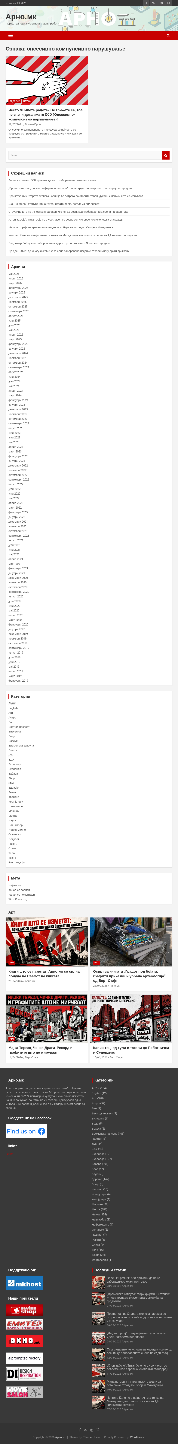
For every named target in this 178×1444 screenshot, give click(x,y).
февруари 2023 (18, 456)
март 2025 (15, 339)
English (13, 708)
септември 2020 (18, 591)
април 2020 (15, 615)
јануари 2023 (16, 461)
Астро (12, 717)
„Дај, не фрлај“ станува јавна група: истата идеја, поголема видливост (53, 204)
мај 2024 (13, 386)
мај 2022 (13, 498)
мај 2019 (13, 666)
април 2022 (15, 503)
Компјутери (15, 801)
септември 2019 (18, 648)
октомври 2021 (17, 531)
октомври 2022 (17, 475)
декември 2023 (18, 409)
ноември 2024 (17, 358)
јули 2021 (14, 545)
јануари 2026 (16, 292)
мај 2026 (13, 274)
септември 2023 (18, 423)
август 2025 (15, 316)
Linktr (9, 1154)
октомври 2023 (17, 418)
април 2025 (15, 334)
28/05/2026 (114, 1285)
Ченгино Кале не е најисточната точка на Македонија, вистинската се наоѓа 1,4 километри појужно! (72, 235)
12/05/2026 (114, 1357)
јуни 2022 (14, 493)
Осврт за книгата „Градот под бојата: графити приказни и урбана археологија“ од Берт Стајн (129, 976)
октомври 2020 (17, 587)
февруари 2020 (18, 624)
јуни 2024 (14, 381)
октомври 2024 (17, 362)
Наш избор (15, 825)
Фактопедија (16, 862)
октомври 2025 (17, 306)
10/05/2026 (114, 1389)
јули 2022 (14, 489)
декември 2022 (18, 465)
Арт (10, 713)
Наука (27, 101)
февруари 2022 (18, 512)
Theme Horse (91, 1437)
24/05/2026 (114, 1341)
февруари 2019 (18, 680)
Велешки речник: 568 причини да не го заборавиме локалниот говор (52, 180)
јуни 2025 (14, 325)
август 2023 (15, 428)
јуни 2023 (14, 437)
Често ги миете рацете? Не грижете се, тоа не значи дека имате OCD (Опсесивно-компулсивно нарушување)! (45, 114)
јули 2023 (14, 433)
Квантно (13, 797)
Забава (13, 773)
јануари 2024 (16, 404)
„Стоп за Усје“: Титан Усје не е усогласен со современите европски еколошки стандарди (65, 219)
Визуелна (14, 731)
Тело (11, 853)
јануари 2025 (16, 348)
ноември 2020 (17, 582)
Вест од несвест (18, 727)
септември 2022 (18, 479)
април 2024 (15, 390)
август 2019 (15, 652)
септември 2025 (18, 311)
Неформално (17, 829)
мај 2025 (13, 330)
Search (166, 155)
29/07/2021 (15, 124)
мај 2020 (13, 610)
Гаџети (12, 750)
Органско (14, 834)
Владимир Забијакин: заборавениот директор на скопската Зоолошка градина (59, 243)
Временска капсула (21, 745)
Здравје (15, 101)
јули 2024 (14, 376)
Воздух (12, 741)
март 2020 (15, 620)
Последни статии (110, 1270)
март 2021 (15, 563)
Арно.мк (21, 16)
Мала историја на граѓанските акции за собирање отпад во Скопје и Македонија (60, 227)
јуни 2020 (14, 606)
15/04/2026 (100, 1057)
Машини (13, 811)
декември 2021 (18, 521)
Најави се (14, 885)
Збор (11, 778)
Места (12, 815)
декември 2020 (18, 577)
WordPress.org (17, 899)
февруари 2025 (18, 344)
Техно (12, 857)
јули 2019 (14, 657)
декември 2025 (18, 297)
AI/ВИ (12, 703)
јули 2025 (14, 320)
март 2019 (15, 676)
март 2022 (15, 507)
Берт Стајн (31, 1057)
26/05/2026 (114, 1325)
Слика (12, 848)
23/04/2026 (15, 981)
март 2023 (15, 451)
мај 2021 (13, 554)
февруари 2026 (18, 288)
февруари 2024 (18, 400)
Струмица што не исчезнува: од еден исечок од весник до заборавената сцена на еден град (68, 211)
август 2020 (15, 596)
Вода (11, 736)
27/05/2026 (114, 1305)
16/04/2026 (15, 1057)
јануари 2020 (16, 629)
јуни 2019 (14, 662)
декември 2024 (18, 353)
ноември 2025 (17, 302)
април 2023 (15, 447)
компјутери (15, 806)
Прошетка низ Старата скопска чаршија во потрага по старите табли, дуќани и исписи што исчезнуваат (75, 196)
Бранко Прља (33, 124)
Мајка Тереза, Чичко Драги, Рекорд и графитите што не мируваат (40, 1050)
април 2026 (15, 278)
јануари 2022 (16, 517)
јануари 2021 (16, 573)
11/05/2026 (114, 1373)
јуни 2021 (14, 549)
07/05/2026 (114, 1409)
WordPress (137, 1437)
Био (11, 722)
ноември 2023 (17, 414)
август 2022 (15, 484)
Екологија (14, 764)
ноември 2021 (17, 526)
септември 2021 (18, 535)
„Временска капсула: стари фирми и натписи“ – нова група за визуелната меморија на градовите (71, 188)
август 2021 (15, 540)
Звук (11, 783)
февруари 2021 (18, 568)
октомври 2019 (17, 643)
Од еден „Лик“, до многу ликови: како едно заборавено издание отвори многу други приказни (69, 251)
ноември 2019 (17, 638)
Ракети (12, 843)
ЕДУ (11, 759)
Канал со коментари (21, 894)
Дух (10, 755)
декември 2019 (18, 634)
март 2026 (15, 283)
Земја (12, 792)
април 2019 (15, 671)
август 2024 (15, 372)
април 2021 (15, 559)
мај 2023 (13, 442)
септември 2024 (18, 367)
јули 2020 (14, 601)
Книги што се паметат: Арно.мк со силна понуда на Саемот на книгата (44, 973)
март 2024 (15, 395)
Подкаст (13, 839)
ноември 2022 (17, 470)
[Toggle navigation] (10, 35)
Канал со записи (19, 890)
